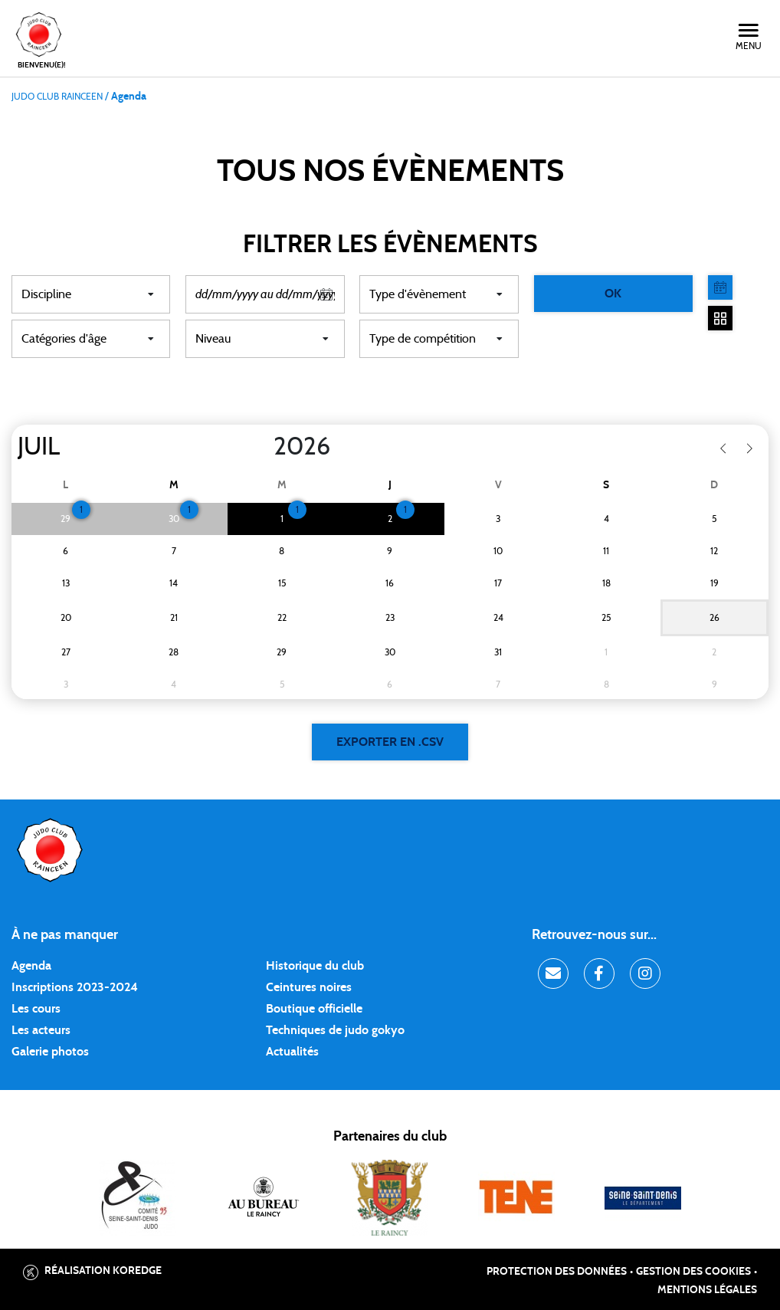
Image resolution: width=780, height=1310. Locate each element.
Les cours (36, 1009)
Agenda (31, 966)
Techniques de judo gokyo (335, 1030)
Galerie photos (50, 1052)
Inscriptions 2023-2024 (74, 987)
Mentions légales (707, 1290)
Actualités (292, 1052)
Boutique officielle (314, 1009)
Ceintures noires (309, 987)
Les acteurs (40, 1030)
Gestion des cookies (693, 1271)
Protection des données (557, 1271)
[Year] (261, 447)
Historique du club (315, 966)
